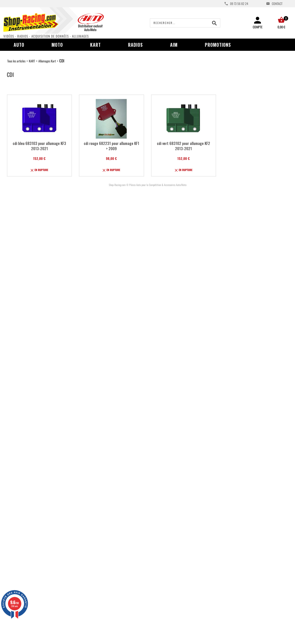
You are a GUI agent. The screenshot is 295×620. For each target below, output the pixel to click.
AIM (174, 44)
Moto (57, 44)
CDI (61, 61)
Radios (135, 44)
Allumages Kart (47, 61)
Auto (19, 44)
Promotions (218, 44)
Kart (95, 44)
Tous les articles (16, 61)
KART (32, 61)
